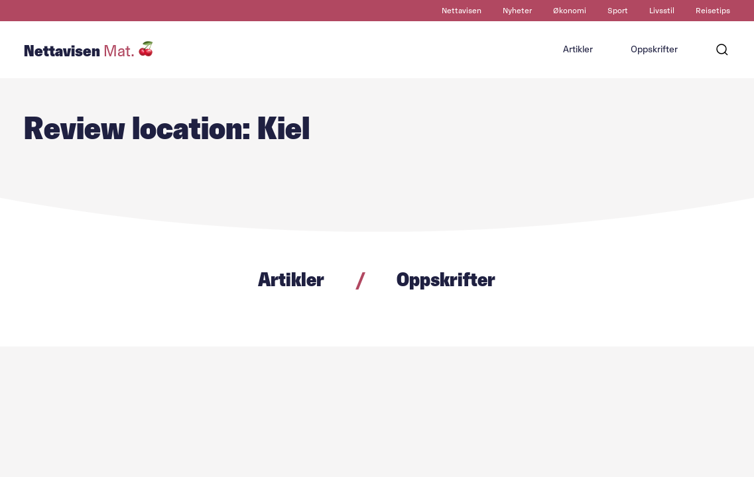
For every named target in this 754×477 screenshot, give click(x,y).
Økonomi (569, 10)
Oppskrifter (654, 49)
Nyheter (517, 10)
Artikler (578, 49)
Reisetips (713, 10)
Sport (617, 10)
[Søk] (722, 49)
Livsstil (661, 10)
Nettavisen (461, 10)
